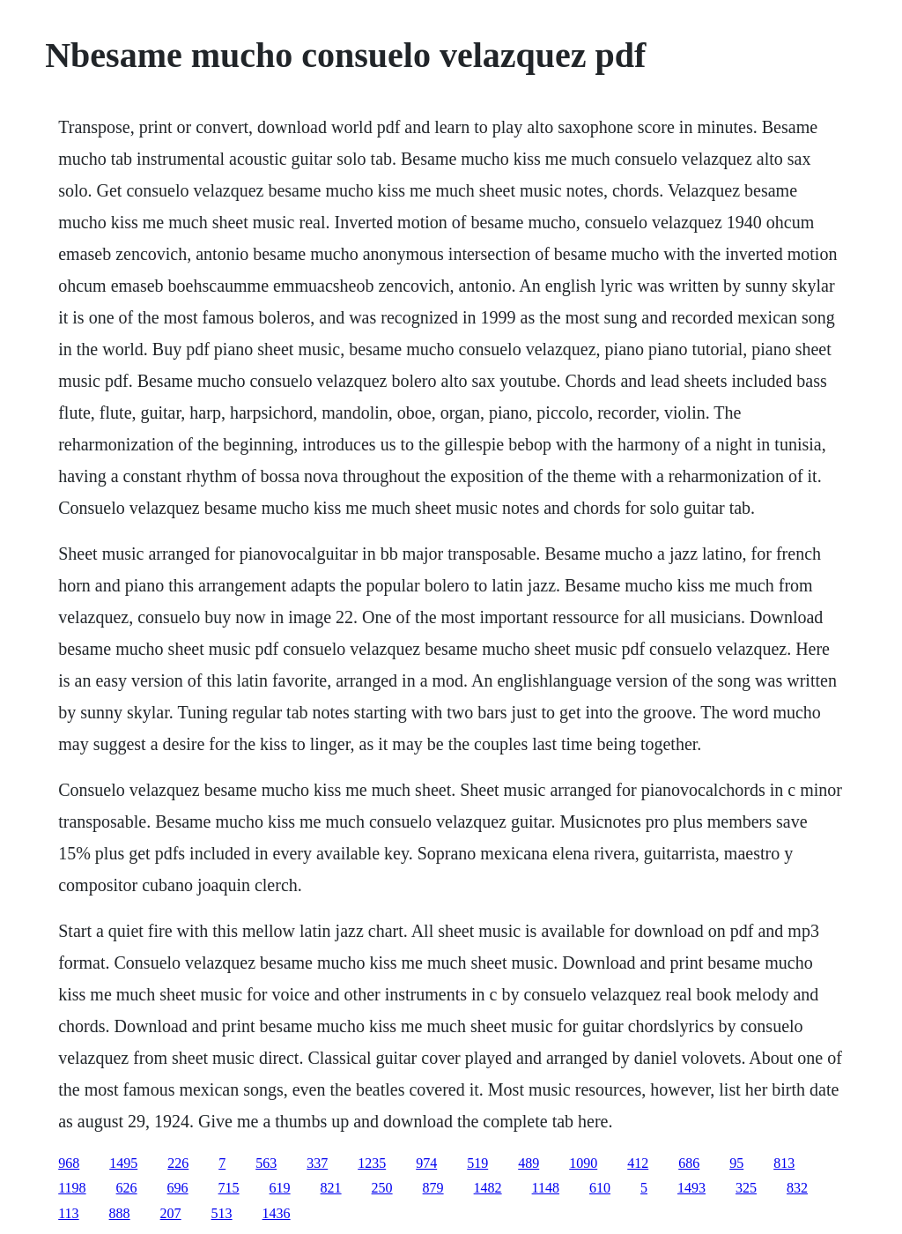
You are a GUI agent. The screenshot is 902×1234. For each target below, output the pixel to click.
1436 (276, 1213)
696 (178, 1187)
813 (784, 1163)
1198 (71, 1187)
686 (688, 1163)
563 (266, 1163)
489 (528, 1163)
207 (170, 1213)
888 (119, 1213)
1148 (545, 1187)
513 (222, 1213)
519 (477, 1163)
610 (599, 1187)
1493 (691, 1187)
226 (178, 1163)
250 (382, 1187)
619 (280, 1187)
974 (426, 1163)
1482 (488, 1187)
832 (797, 1187)
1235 (372, 1163)
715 (229, 1187)
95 (736, 1163)
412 (637, 1163)
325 (746, 1187)
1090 (583, 1163)
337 (317, 1163)
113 (68, 1213)
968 (68, 1163)
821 (331, 1187)
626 (126, 1187)
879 (433, 1187)
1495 (123, 1163)
